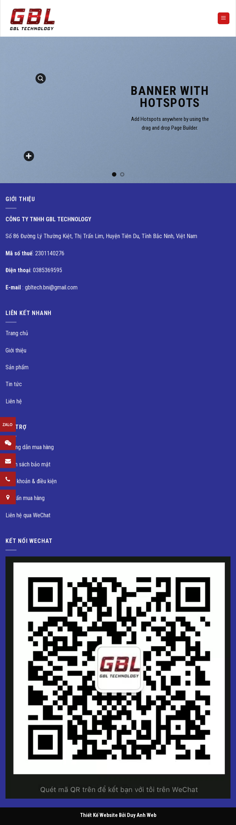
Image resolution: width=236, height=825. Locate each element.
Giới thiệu (15, 350)
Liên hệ (13, 401)
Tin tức (13, 384)
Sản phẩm (17, 367)
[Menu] (224, 18)
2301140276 (49, 253)
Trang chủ (16, 333)
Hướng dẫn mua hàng (29, 447)
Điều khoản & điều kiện (31, 481)
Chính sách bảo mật (27, 464)
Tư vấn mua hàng (25, 498)
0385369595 (47, 270)
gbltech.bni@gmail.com (51, 287)
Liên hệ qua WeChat (27, 515)
